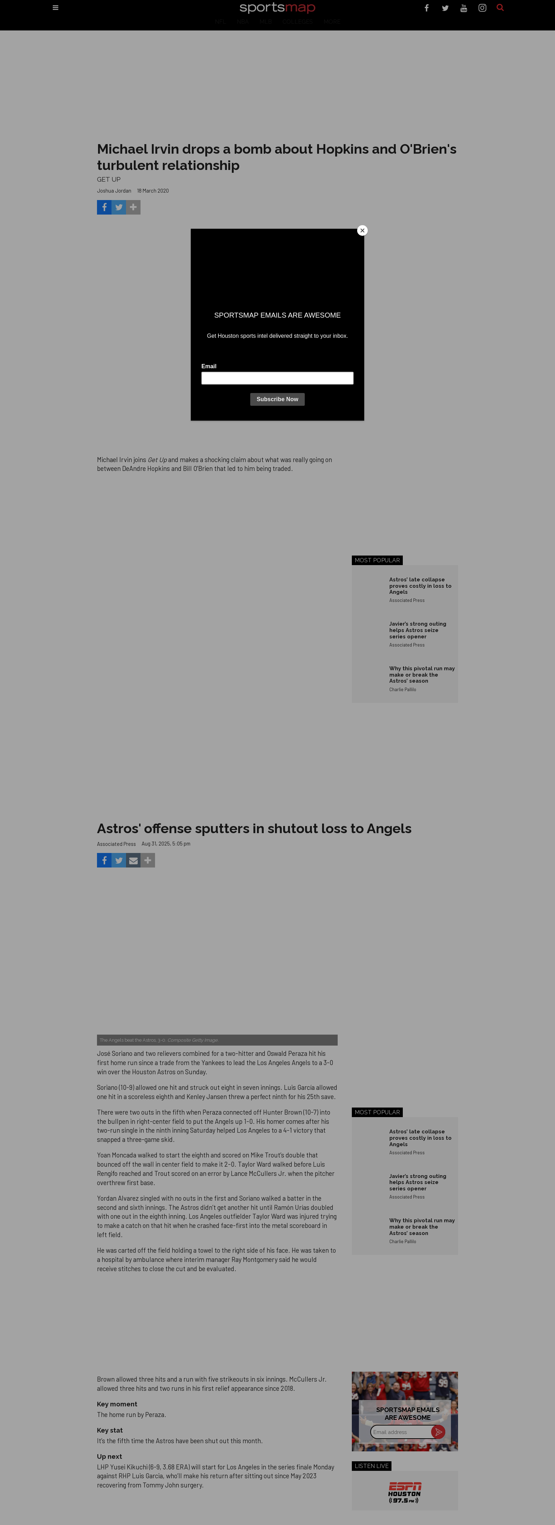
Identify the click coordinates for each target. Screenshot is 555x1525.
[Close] (362, 230)
